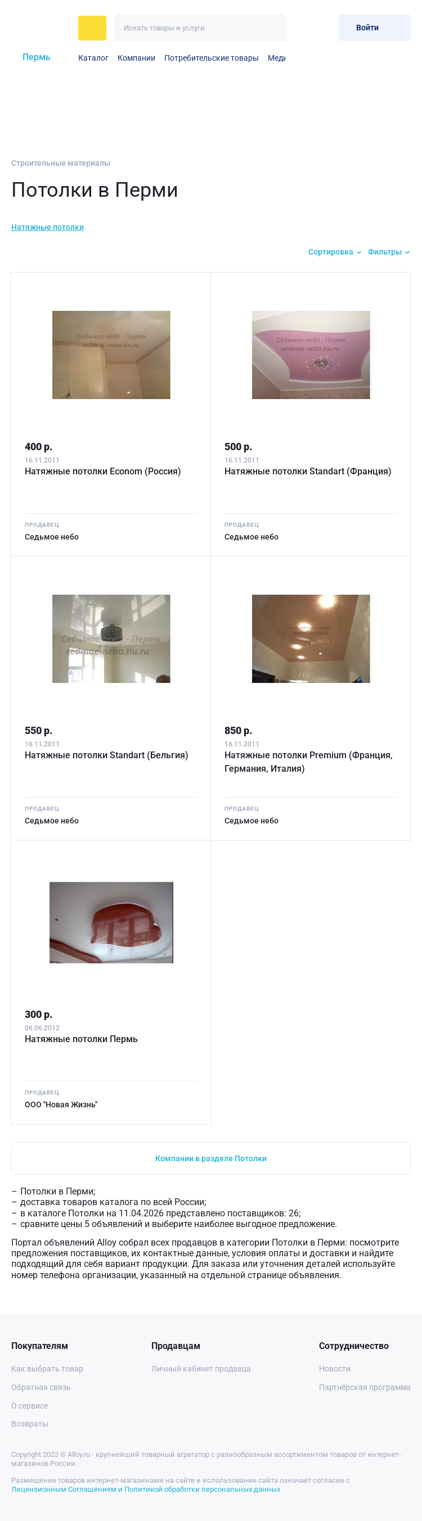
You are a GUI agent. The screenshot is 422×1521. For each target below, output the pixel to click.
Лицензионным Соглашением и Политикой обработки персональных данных (145, 1489)
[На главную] (41, 28)
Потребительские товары (211, 57)
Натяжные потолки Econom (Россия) (103, 471)
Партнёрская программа (365, 1387)
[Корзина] (325, 28)
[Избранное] (302, 28)
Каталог (93, 57)
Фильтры (385, 251)
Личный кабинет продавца (201, 1368)
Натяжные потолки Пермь (81, 1039)
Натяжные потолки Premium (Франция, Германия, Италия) (309, 762)
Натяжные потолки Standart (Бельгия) (106, 755)
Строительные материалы (60, 163)
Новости (335, 1368)
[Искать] (271, 28)
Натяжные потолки (47, 227)
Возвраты (29, 1423)
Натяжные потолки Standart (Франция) (308, 471)
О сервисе (29, 1405)
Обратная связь (41, 1387)
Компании (136, 57)
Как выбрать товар (47, 1368)
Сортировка (330, 251)
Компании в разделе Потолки (211, 1158)
